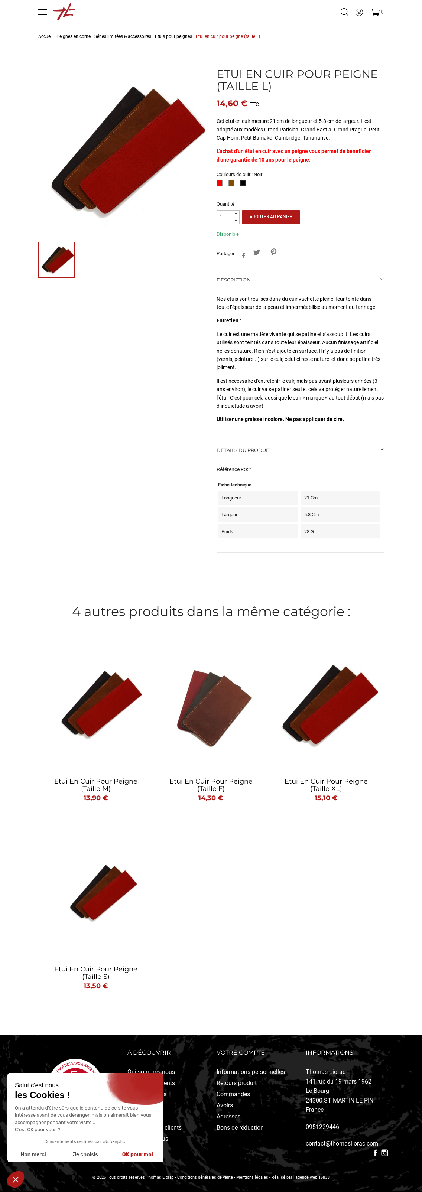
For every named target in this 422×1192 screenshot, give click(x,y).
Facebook (375, 1152)
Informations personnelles (251, 1071)
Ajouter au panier (271, 216)
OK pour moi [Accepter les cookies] (137, 1155)
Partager (241, 254)
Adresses (228, 1116)
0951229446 (322, 1126)
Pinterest (273, 252)
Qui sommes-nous (151, 1071)
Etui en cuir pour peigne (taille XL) (326, 785)
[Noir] (244, 185)
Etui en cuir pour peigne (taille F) (211, 785)
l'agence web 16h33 (311, 1177)
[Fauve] (232, 185)
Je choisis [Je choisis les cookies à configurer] (85, 1155)
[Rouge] (221, 185)
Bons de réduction (240, 1127)
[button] (16, 1179)
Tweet (256, 252)
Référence (228, 469)
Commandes (233, 1094)
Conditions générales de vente (205, 1177)
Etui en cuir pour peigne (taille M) (95, 785)
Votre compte (241, 1052)
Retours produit (237, 1083)
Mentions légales (252, 1177)
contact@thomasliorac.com (342, 1143)
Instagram (384, 1152)
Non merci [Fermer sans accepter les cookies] (33, 1155)
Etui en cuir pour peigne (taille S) (95, 973)
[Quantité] (224, 217)
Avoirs (225, 1105)
